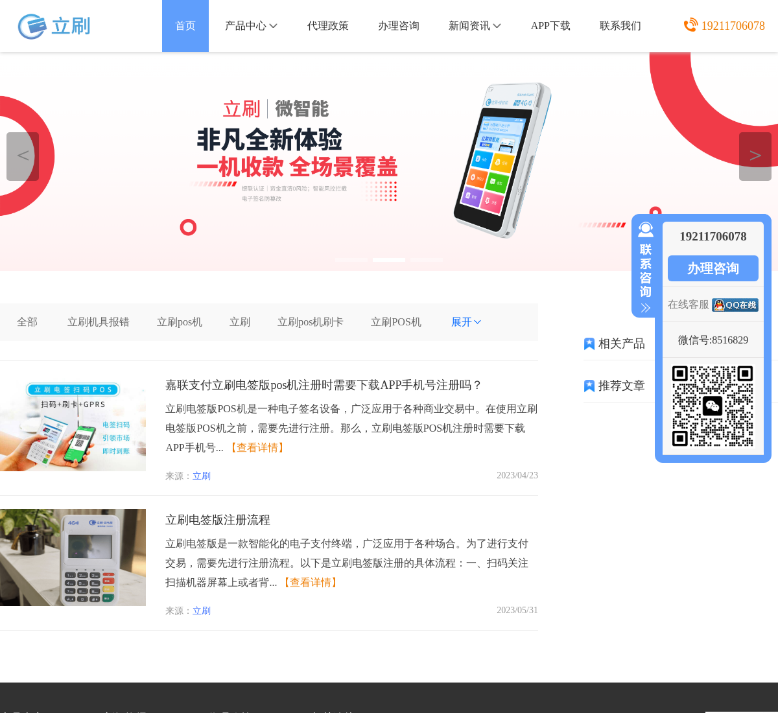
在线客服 (688, 304)
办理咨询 (398, 25)
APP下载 (551, 25)
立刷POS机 (396, 321)
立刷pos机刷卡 (310, 321)
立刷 (240, 321)
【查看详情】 (257, 447)
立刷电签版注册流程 (217, 519)
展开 (466, 321)
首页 (185, 25)
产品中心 (251, 25)
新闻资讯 (475, 25)
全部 (27, 321)
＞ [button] (755, 154)
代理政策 (328, 25)
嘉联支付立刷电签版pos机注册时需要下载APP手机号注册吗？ (324, 385)
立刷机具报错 (98, 321)
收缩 (643, 267)
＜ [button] (23, 154)
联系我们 (620, 25)
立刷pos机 (179, 321)
